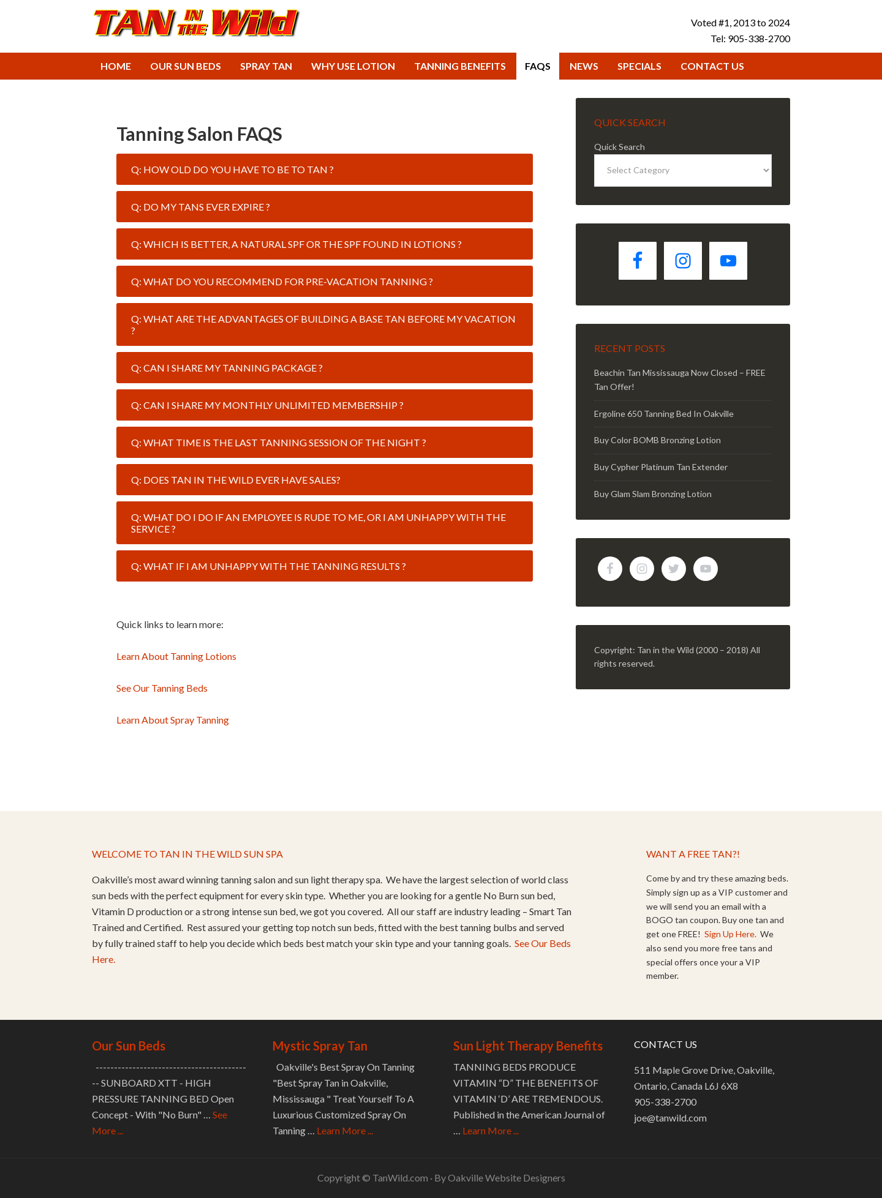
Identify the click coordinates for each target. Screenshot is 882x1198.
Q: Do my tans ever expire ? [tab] (200, 206)
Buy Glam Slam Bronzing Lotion (653, 494)
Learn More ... (345, 1130)
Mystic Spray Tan (320, 1045)
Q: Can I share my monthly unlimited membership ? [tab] (267, 405)
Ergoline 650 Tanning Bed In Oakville (664, 413)
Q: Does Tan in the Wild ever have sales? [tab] (236, 479)
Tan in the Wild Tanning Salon (196, 21)
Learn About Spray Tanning (172, 719)
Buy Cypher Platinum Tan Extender (661, 467)
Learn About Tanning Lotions (176, 656)
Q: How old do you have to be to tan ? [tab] (232, 169)
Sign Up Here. (731, 934)
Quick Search (619, 146)
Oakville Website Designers (506, 1177)
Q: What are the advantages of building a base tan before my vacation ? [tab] (323, 324)
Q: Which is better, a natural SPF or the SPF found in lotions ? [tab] (296, 244)
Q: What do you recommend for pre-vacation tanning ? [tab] (282, 281)
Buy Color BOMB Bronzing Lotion (657, 440)
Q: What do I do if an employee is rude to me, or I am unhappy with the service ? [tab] (318, 522)
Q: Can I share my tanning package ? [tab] (227, 367)
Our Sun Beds (128, 1045)
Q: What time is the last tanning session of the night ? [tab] (278, 442)
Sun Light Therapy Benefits (528, 1045)
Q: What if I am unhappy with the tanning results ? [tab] (268, 566)
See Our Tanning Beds (162, 688)
